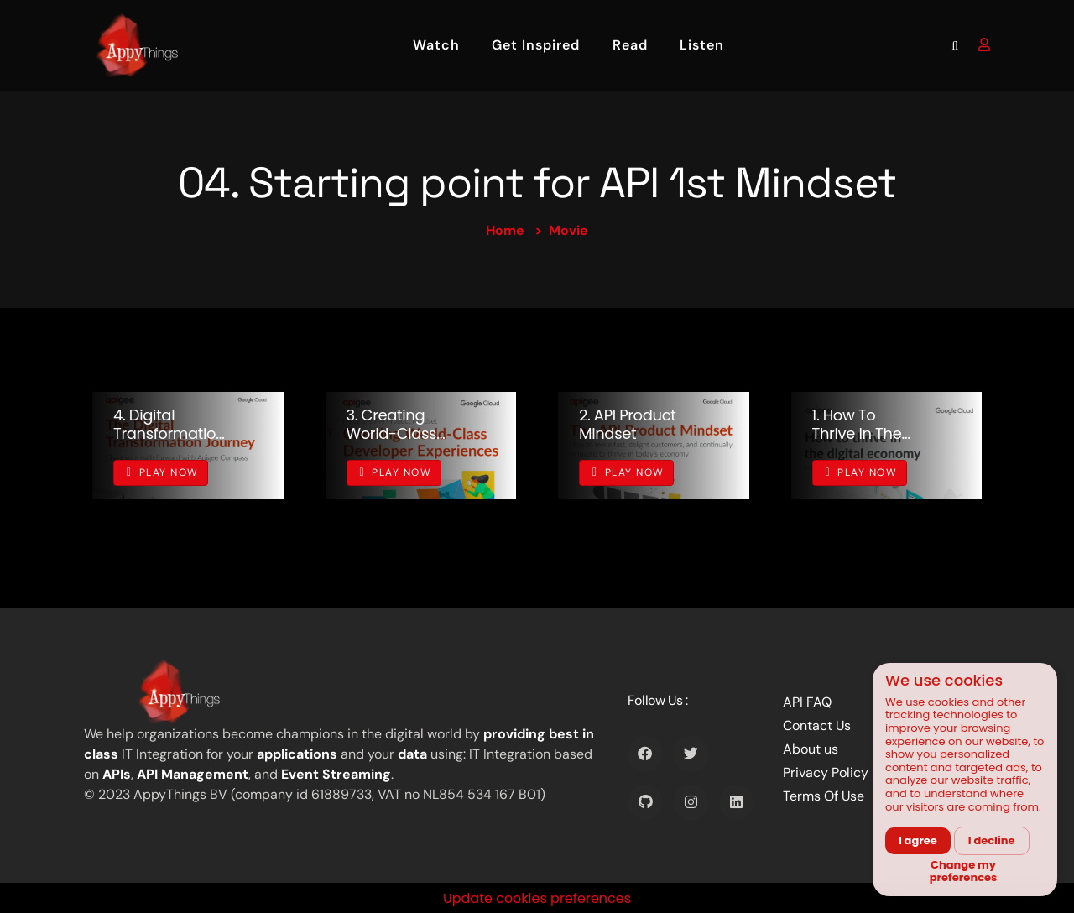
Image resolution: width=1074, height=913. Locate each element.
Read (630, 45)
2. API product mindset (627, 424)
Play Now (163, 472)
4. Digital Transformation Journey (169, 433)
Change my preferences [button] (964, 871)
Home (505, 230)
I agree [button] (918, 840)
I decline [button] (991, 840)
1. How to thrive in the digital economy (857, 442)
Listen (702, 45)
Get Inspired (536, 45)
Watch (436, 45)
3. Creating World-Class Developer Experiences (392, 442)
